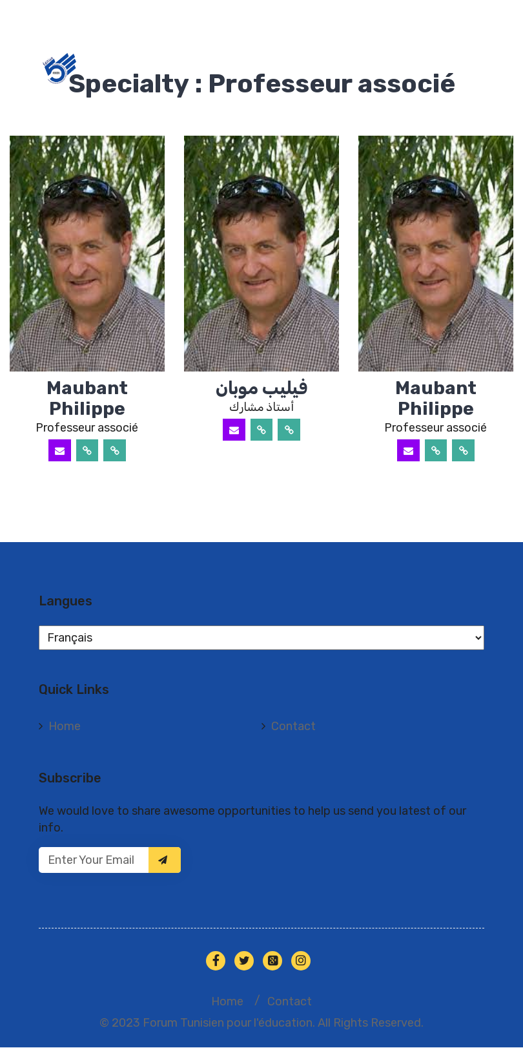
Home (64, 727)
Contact (293, 727)
